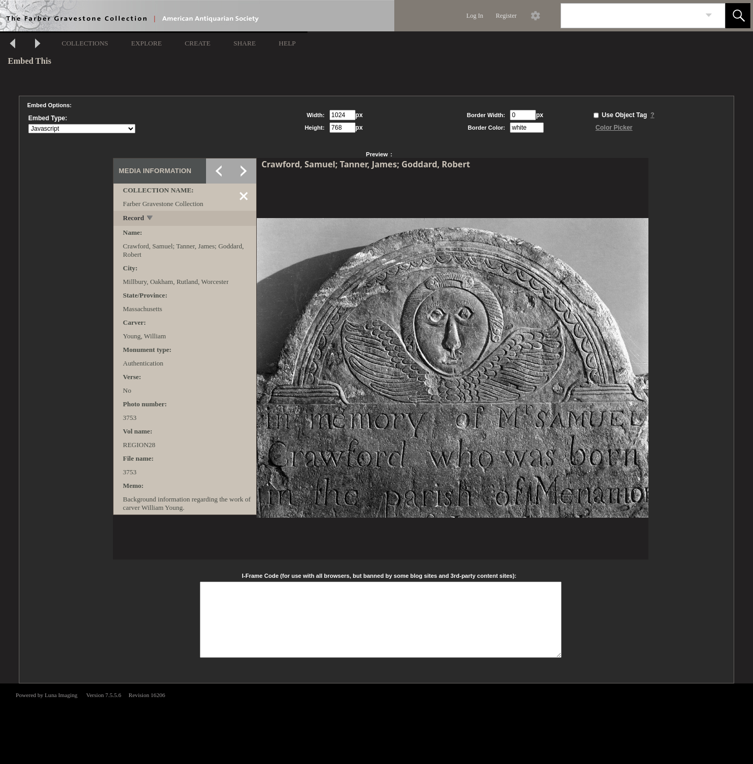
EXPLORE (146, 43)
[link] (709, 15)
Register (506, 15)
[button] (737, 15)
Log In (474, 15)
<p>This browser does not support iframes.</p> (376, 722)
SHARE (244, 43)
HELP (287, 43)
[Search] (630, 15)
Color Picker (614, 127)
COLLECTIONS (85, 43)
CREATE (197, 43)
